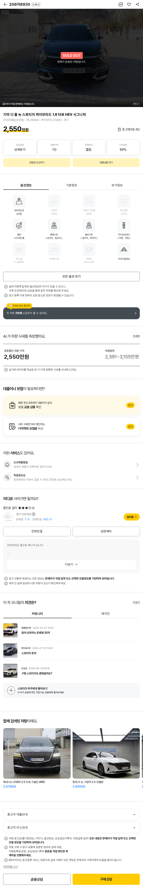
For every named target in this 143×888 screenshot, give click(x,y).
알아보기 (71, 405)
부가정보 (117, 185)
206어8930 (25, 4)
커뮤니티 (37, 614)
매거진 (105, 614)
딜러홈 (130, 517)
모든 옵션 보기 (71, 276)
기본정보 (71, 185)
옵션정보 (26, 185)
